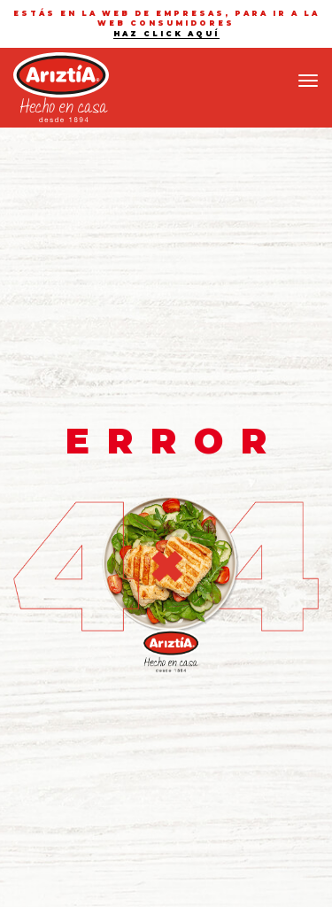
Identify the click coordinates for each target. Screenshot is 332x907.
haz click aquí (166, 33)
